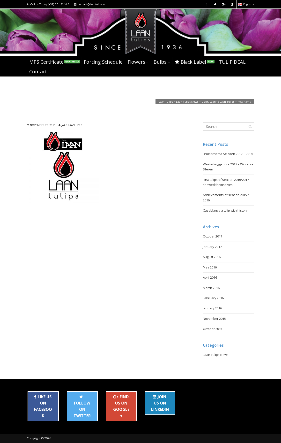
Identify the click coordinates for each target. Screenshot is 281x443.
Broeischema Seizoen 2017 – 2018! (228, 154)
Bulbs (160, 62)
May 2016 (210, 267)
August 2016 (212, 257)
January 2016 (212, 308)
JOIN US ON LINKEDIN (160, 403)
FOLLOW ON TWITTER (82, 407)
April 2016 (210, 277)
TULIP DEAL (232, 62)
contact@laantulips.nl (89, 4)
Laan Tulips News (216, 354)
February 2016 (213, 298)
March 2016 (211, 288)
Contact (38, 71)
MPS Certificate (54, 62)
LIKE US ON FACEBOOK (43, 406)
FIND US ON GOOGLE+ (121, 406)
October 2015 (212, 329)
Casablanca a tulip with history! (225, 210)
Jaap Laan (68, 125)
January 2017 (212, 246)
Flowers (136, 62)
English (246, 4)
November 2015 (214, 318)
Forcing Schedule (103, 62)
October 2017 (212, 236)
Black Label (194, 62)
